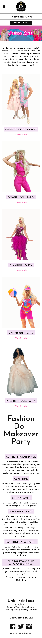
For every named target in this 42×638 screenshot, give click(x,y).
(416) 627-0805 (22, 16)
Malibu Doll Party (21, 333)
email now (21, 22)
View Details (21, 134)
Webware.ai (26, 633)
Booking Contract (28, 609)
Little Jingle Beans (21, 600)
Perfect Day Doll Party (21, 129)
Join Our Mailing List (21, 617)
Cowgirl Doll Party (21, 197)
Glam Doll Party (21, 265)
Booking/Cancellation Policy (20, 607)
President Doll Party (21, 401)
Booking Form (12, 609)
